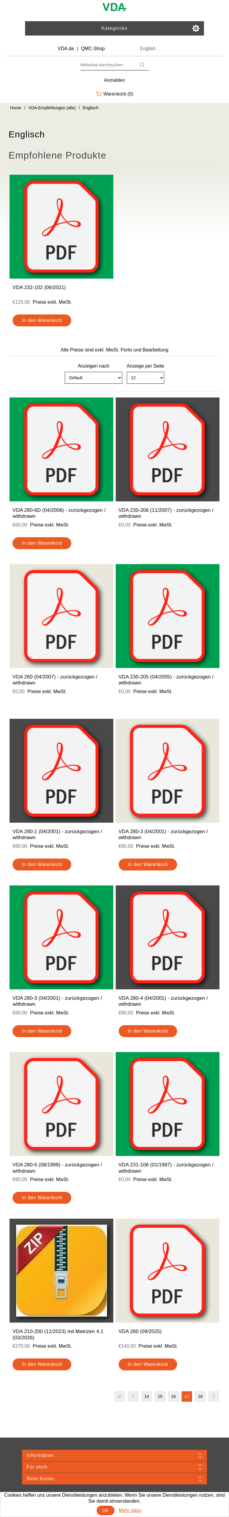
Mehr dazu (130, 1510)
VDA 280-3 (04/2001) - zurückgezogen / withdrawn (163, 834)
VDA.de (66, 48)
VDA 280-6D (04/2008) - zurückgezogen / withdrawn (59, 513)
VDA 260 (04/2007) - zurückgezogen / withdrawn (55, 680)
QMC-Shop (93, 48)
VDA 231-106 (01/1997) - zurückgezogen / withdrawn (166, 1168)
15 (160, 1396)
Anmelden (114, 80)
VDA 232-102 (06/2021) (39, 287)
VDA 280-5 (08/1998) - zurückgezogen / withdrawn (57, 1168)
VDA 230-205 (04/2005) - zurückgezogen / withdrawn (166, 680)
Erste (119, 1396)
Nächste (213, 1396)
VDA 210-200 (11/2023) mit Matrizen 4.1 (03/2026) (58, 1334)
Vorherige (133, 1396)
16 (173, 1396)
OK (105, 1510)
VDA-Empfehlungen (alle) (52, 107)
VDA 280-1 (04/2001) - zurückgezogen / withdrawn (57, 834)
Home (15, 107)
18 (200, 1396)
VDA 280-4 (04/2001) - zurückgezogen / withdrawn (163, 1001)
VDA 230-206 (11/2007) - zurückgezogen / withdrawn (166, 513)
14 (146, 1396)
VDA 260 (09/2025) (140, 1331)
